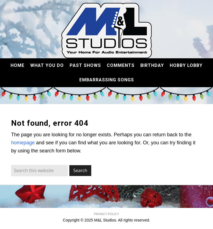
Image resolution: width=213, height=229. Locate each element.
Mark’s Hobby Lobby (87, 199)
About (138, 199)
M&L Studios (106, 30)
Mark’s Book (119, 199)
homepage (23, 142)
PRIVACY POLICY (106, 214)
